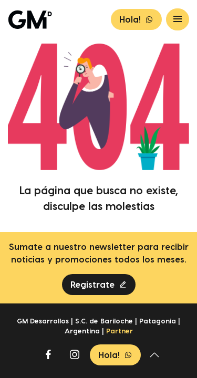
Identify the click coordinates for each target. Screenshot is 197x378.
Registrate (98, 284)
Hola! (136, 19)
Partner (119, 331)
